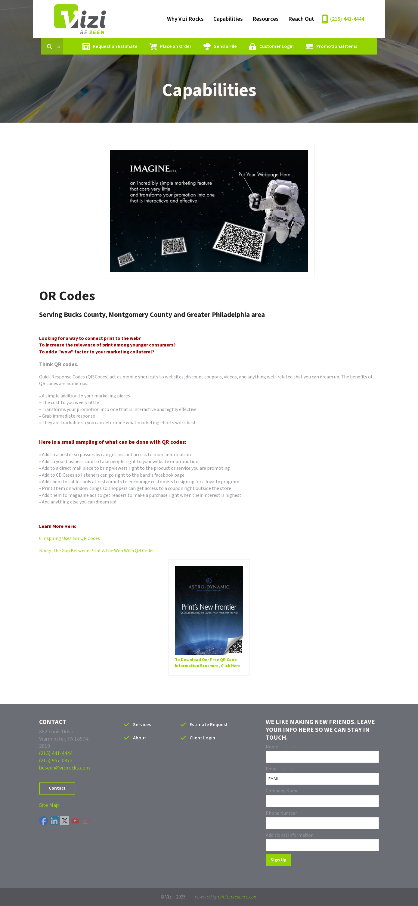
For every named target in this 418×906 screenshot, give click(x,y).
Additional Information (290, 835)
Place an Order (173, 46)
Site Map (49, 805)
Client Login (202, 738)
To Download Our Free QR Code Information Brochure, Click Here (207, 663)
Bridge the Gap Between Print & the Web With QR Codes (96, 550)
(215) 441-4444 (347, 19)
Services (142, 724)
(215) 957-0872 (56, 760)
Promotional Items (334, 46)
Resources (265, 19)
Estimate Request (209, 724)
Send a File (222, 46)
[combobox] (59, 46)
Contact (57, 788)
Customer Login (274, 46)
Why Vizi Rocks (185, 19)
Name (272, 747)
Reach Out (301, 19)
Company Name (282, 791)
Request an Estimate (112, 46)
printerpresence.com (238, 897)
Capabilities (228, 19)
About (139, 738)
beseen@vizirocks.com (64, 768)
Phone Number (281, 813)
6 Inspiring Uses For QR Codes (69, 538)
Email (272, 769)
